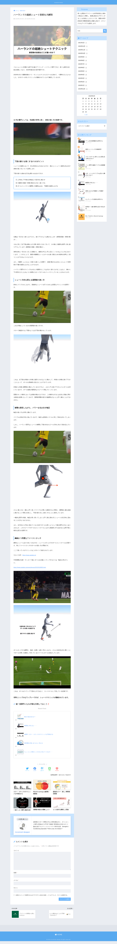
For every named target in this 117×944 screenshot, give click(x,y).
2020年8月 (82, 61)
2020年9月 (82, 57)
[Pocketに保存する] (57, 769)
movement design (58, 2)
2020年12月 (83, 46)
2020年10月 (83, 54)
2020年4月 (82, 76)
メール (16, 882)
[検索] (105, 31)
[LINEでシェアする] (49, 769)
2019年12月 (83, 90)
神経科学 (68, 775)
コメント (16, 853)
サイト (16, 890)
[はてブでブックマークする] (42, 769)
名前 (15, 875)
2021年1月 (82, 43)
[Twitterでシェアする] (27, 769)
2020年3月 (82, 79)
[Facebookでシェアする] (34, 769)
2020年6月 (82, 68)
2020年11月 (83, 50)
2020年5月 (82, 72)
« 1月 (86, 116)
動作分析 (61, 775)
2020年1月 (82, 87)
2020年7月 (82, 65)
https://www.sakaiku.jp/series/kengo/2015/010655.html (30, 567)
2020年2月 (82, 83)
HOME (58, 937)
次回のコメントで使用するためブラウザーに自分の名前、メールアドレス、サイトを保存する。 (42, 897)
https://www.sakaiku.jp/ (29, 555)
